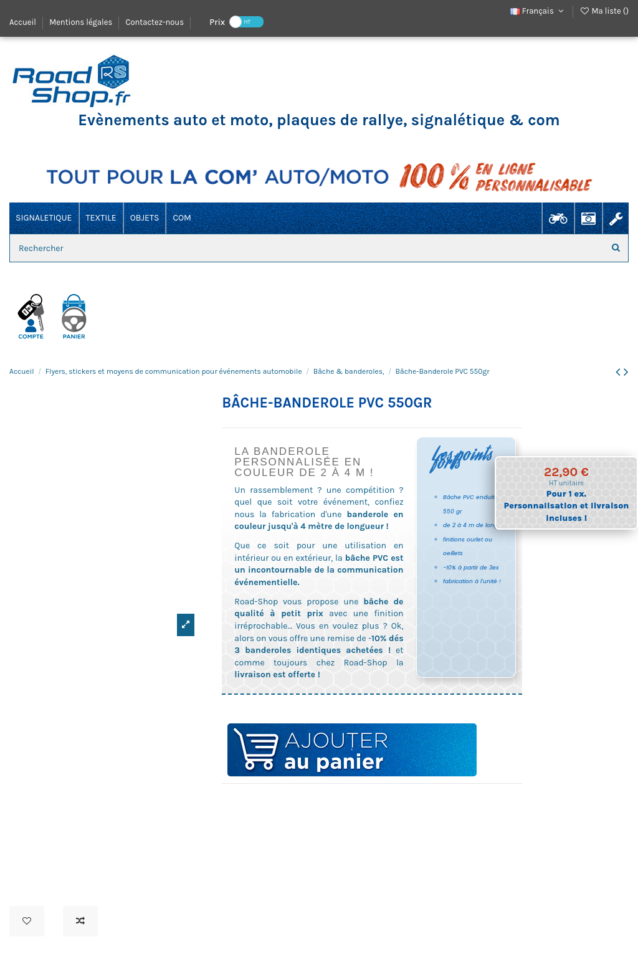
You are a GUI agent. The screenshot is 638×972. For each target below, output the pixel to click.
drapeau (227, 800)
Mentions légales (81, 22)
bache (238, 800)
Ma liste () (604, 11)
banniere (250, 800)
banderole (263, 800)
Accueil (23, 22)
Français (538, 11)
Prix (217, 21)
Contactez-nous (154, 22)
